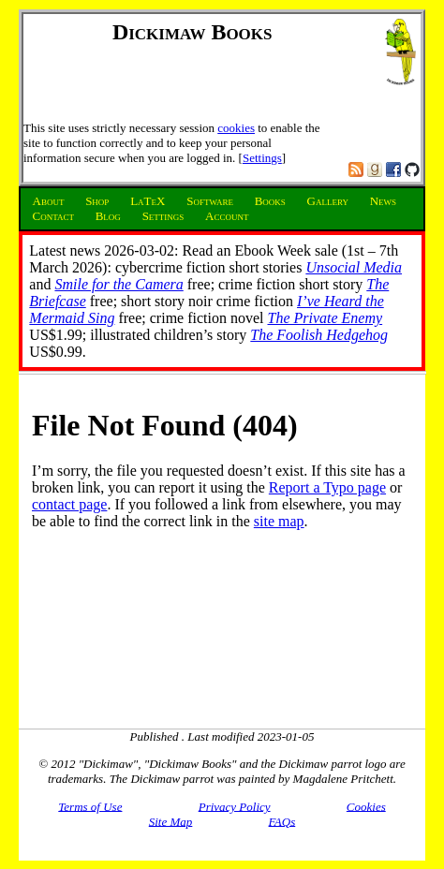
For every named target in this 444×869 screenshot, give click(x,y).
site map (279, 521)
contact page (69, 504)
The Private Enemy (325, 318)
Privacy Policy (235, 806)
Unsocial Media (353, 267)
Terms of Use (90, 806)
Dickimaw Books (192, 32)
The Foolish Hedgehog (319, 335)
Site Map (171, 821)
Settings (262, 158)
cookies (236, 128)
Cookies (366, 806)
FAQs (282, 821)
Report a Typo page (327, 487)
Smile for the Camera (118, 284)
